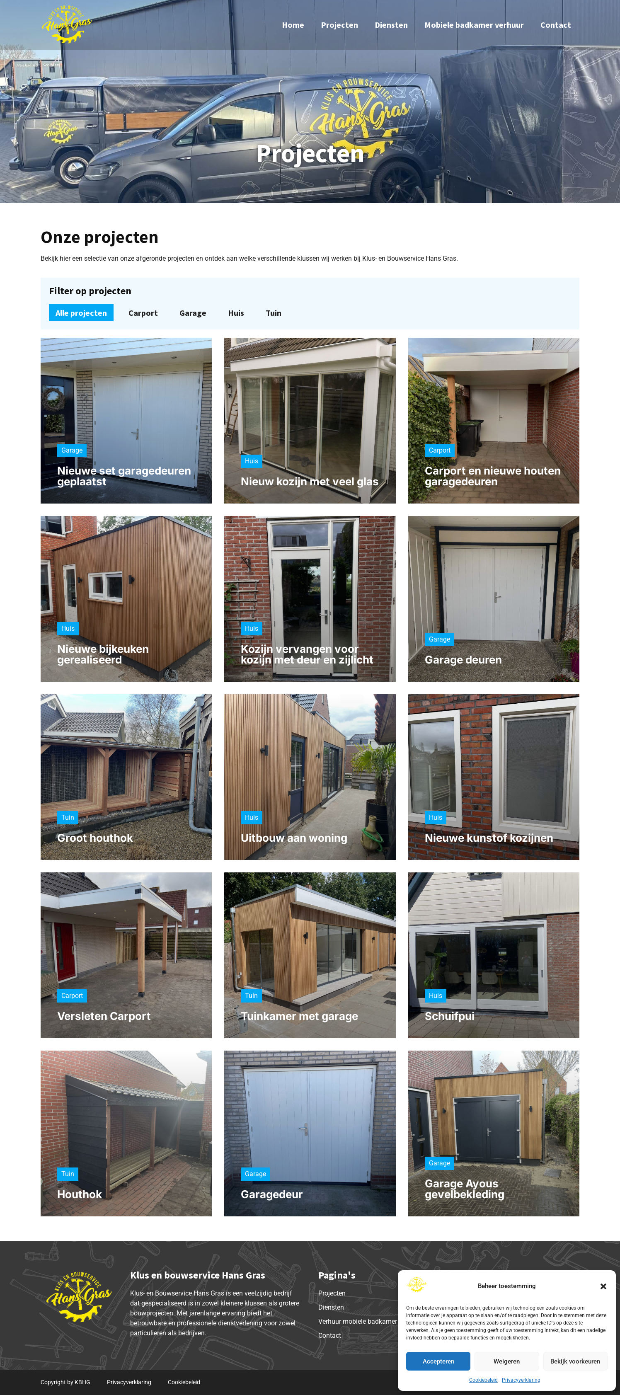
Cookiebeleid (483, 1380)
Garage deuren (463, 659)
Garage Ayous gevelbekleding (464, 1189)
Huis (236, 313)
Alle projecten (81, 313)
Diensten (391, 24)
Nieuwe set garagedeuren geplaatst (124, 476)
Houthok (79, 1194)
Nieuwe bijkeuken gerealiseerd (103, 654)
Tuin (273, 313)
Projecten (339, 24)
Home (293, 24)
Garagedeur (272, 1194)
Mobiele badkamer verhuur (474, 24)
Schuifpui (450, 1016)
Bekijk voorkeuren (575, 1361)
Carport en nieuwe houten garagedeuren (493, 476)
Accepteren (438, 1361)
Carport (143, 313)
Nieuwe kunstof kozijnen (489, 837)
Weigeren (507, 1361)
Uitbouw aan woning (294, 837)
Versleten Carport (104, 1016)
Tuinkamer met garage (299, 1016)
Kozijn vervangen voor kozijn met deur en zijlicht (307, 654)
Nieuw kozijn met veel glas (310, 481)
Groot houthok (95, 837)
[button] (603, 1286)
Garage (192, 313)
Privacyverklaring (521, 1380)
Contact (555, 24)
